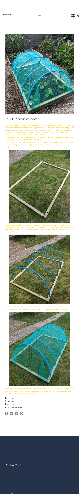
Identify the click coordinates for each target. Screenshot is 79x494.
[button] (39, 14)
